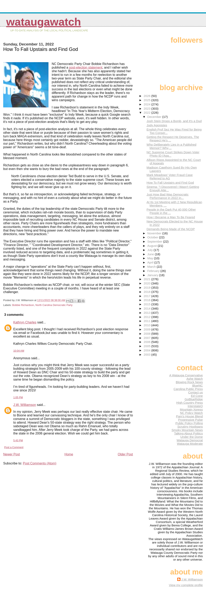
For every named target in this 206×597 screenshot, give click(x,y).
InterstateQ (195, 406)
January (153, 275)
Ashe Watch (194, 378)
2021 (147, 279)
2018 (147, 291)
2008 (147, 333)
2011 (147, 321)
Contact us (195, 392)
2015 (147, 304)
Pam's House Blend (189, 416)
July (150, 250)
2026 (147, 96)
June (151, 254)
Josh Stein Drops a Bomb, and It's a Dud (174, 121)
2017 (147, 296)
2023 (147, 108)
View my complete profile (186, 585)
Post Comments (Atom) (39, 463)
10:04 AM (18, 350)
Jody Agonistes (157, 125)
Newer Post (11, 454)
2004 (147, 350)
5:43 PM (18, 440)
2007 (147, 338)
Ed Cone (197, 395)
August (152, 245)
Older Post (125, 454)
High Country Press (189, 402)
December (154, 116)
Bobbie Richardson (23, 305)
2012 (147, 317)
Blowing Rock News (189, 382)
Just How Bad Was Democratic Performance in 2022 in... (168, 196)
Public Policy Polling (189, 423)
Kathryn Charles (24, 322)
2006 (147, 342)
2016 (147, 300)
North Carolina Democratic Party (53, 305)
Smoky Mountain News (187, 430)
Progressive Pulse (190, 419)
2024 (147, 104)
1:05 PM (18, 397)
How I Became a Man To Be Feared (171, 217)
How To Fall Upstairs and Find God (170, 182)
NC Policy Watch (191, 413)
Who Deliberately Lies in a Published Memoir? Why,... (171, 146)
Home (69, 454)
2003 (147, 354)
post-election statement (85, 67)
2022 (147, 112)
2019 (147, 287)
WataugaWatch (43, 22)
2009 (147, 329)
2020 (147, 283)
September (155, 241)
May (150, 258)
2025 (147, 100)
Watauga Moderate (190, 443)
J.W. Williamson (24, 405)
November (154, 233)
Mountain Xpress (191, 409)
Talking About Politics (188, 433)
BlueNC (197, 385)
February (153, 271)
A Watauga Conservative (186, 375)
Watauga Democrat (190, 440)
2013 (147, 312)
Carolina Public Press (188, 389)
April (150, 262)
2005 (147, 346)
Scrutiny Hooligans (190, 426)
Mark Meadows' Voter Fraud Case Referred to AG (170, 176)
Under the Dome (191, 436)
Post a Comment (13, 447)
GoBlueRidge (194, 399)
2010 (147, 325)
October (153, 237)
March (152, 266)
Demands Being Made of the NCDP (171, 229)
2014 (147, 308)
